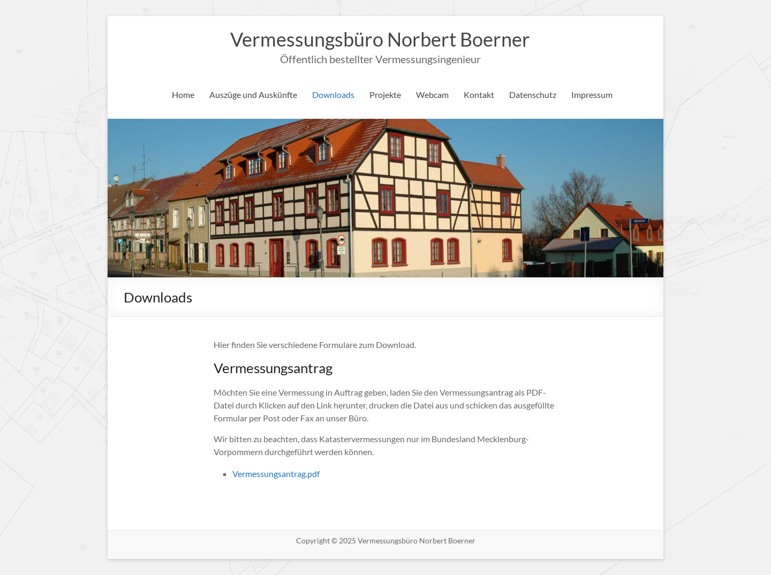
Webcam (432, 94)
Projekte (385, 94)
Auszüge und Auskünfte (253, 94)
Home (183, 94)
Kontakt (479, 94)
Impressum (592, 94)
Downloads (333, 94)
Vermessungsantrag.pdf (276, 473)
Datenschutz (532, 94)
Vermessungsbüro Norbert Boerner (380, 39)
